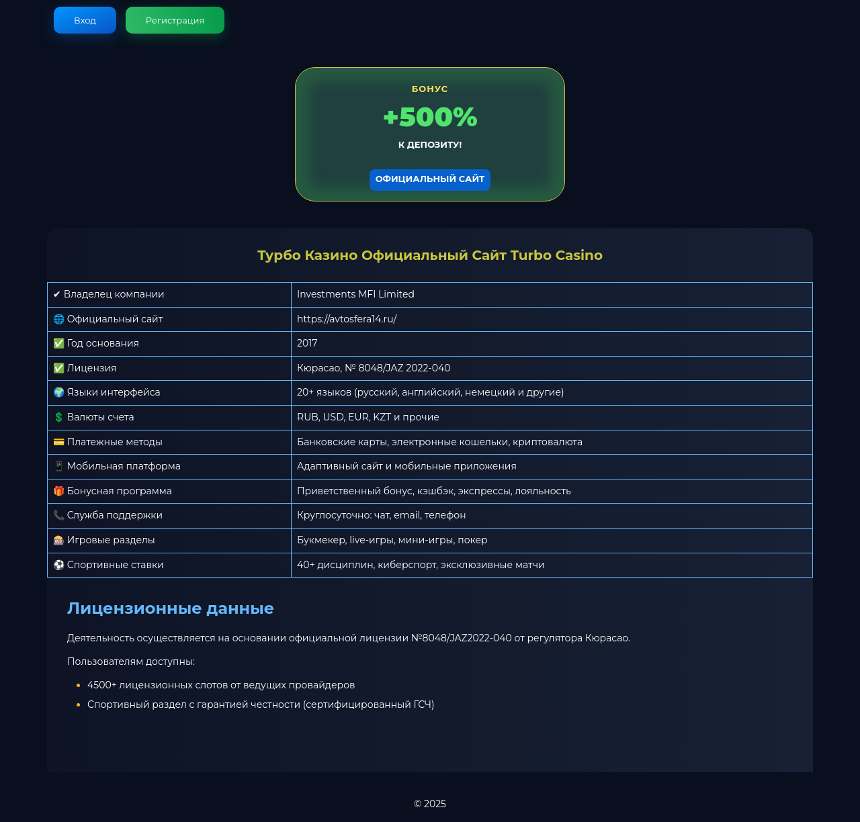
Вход (85, 20)
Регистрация (175, 20)
